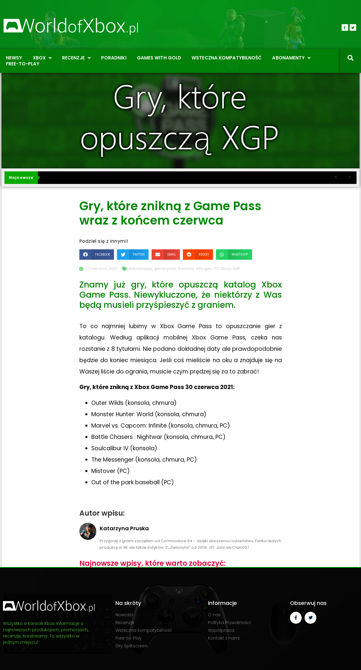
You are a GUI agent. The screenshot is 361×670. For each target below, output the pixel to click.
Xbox (226, 268)
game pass (165, 268)
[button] (96, 254)
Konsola (186, 268)
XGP (236, 268)
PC (216, 268)
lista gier (204, 268)
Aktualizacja (140, 268)
